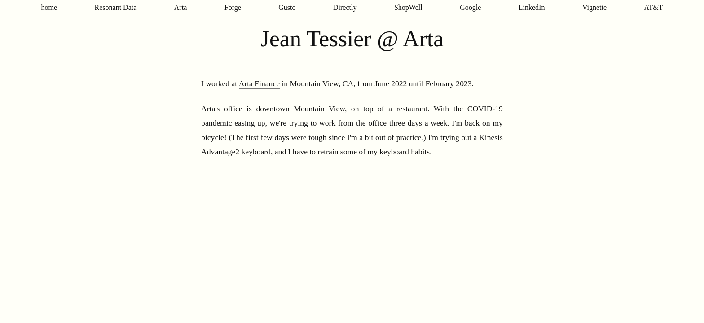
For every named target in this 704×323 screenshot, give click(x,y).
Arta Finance (259, 83)
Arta (180, 7)
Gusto (286, 7)
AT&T (653, 7)
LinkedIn (532, 7)
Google (470, 7)
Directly (344, 7)
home (49, 7)
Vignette (594, 7)
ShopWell (408, 7)
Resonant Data (116, 7)
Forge (232, 7)
